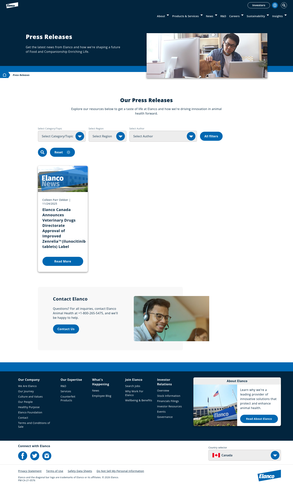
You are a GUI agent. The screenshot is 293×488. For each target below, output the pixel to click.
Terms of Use (54, 471)
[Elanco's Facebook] (22, 455)
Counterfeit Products (68, 398)
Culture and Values (30, 396)
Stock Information (168, 396)
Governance (165, 417)
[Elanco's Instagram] (46, 455)
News (209, 16)
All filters (211, 136)
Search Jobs (132, 386)
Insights (277, 16)
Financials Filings (168, 401)
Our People (25, 402)
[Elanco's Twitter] (34, 455)
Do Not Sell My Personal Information (120, 471)
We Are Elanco (27, 386)
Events (161, 411)
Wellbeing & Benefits (138, 400)
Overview (163, 390)
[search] (42, 152)
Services (66, 391)
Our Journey (26, 391)
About (161, 16)
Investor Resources (169, 406)
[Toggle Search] (284, 5)
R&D (223, 16)
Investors (258, 5)
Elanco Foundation (30, 412)
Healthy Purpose (29, 407)
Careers (234, 16)
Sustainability (256, 16)
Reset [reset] (62, 152)
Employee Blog (101, 396)
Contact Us (66, 329)
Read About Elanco (259, 419)
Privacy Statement (30, 471)
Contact (23, 417)
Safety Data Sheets (80, 471)
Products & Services (185, 16)
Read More (62, 261)
